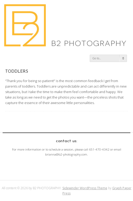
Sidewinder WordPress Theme (84, 188)
